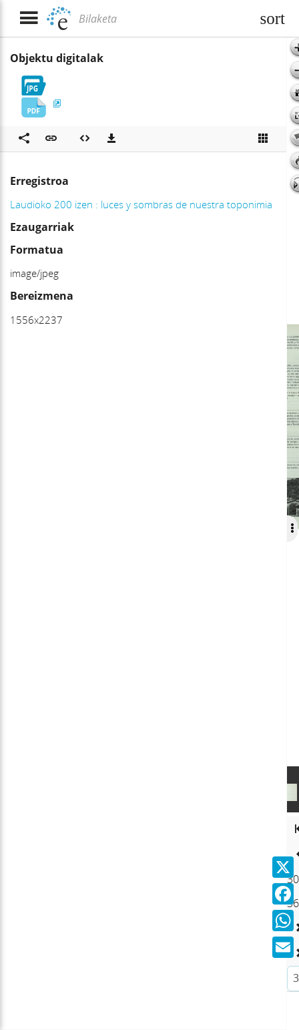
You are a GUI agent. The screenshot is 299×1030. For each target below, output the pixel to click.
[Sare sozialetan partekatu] (24, 139)
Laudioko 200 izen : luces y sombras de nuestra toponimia (141, 204)
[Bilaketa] (163, 18)
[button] (51, 139)
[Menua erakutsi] (28, 18)
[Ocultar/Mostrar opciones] (291, 528)
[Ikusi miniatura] (263, 139)
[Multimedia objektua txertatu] (84, 139)
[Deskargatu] (111, 139)
